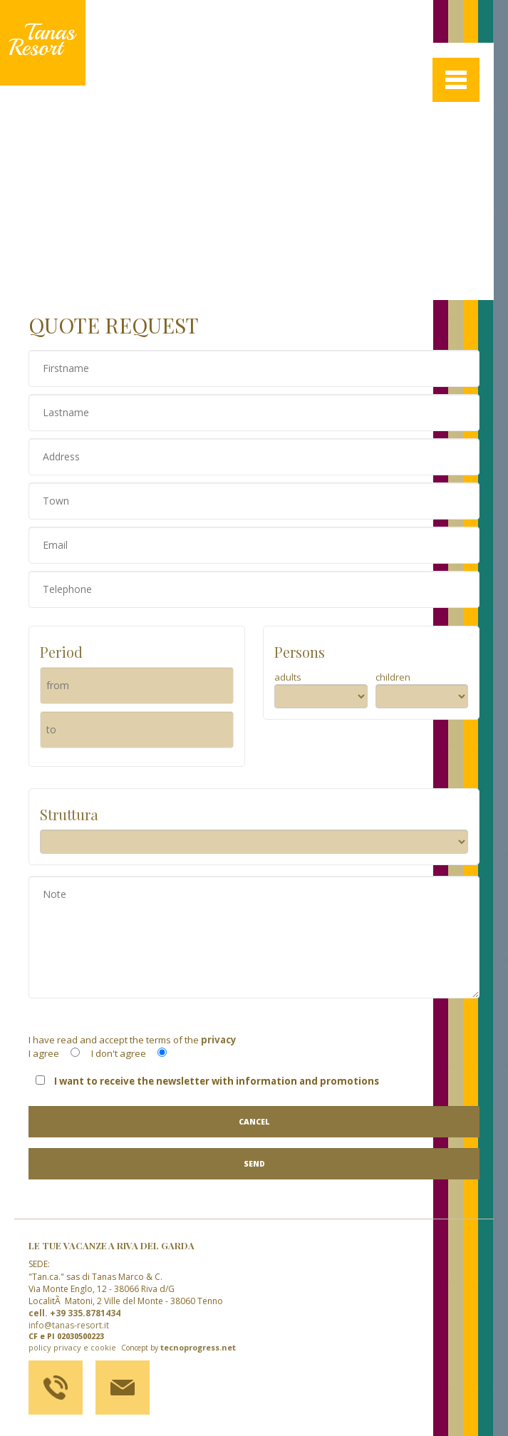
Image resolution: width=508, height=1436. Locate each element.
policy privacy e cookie (72, 1348)
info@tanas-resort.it (68, 1325)
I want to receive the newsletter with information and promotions (207, 1081)
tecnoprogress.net (198, 1348)
